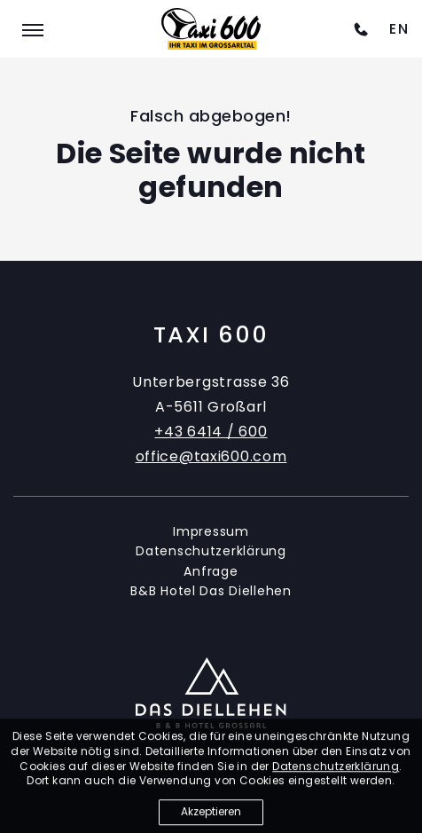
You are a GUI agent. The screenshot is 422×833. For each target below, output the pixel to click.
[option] (399, 28)
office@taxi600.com (211, 456)
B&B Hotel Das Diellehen (211, 591)
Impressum (210, 531)
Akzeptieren (211, 816)
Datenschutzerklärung (210, 551)
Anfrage (211, 571)
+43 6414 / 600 (210, 431)
